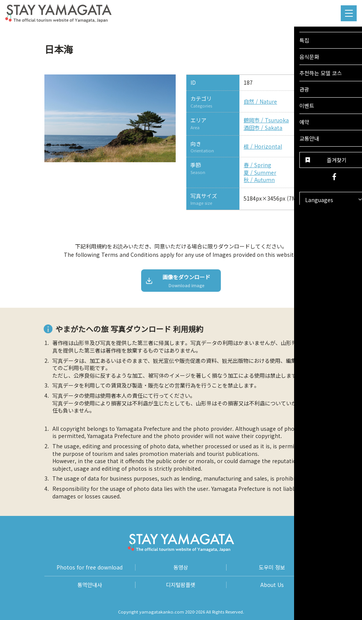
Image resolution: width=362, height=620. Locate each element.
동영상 (180, 567)
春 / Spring (257, 165)
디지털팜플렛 (180, 585)
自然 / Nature (260, 101)
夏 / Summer (260, 172)
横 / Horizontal (263, 146)
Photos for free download (90, 567)
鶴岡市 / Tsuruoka (266, 120)
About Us (272, 585)
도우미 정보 (272, 567)
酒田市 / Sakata (263, 127)
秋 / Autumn (259, 179)
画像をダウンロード (178, 280)
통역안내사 (89, 585)
